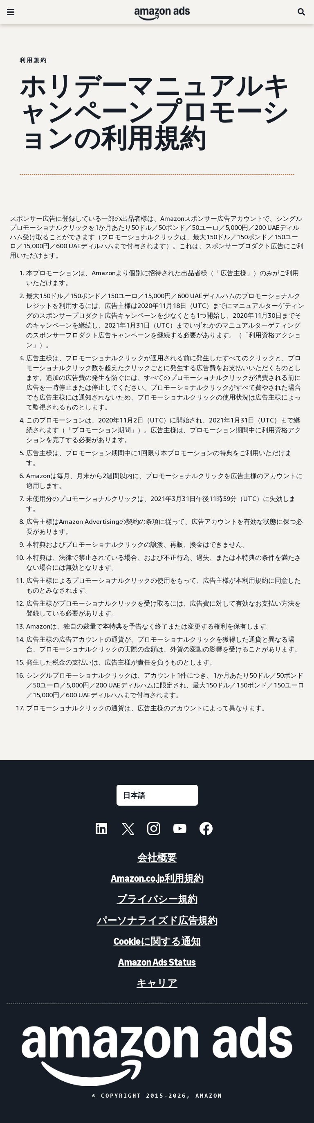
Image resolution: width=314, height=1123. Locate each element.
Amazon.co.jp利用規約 (157, 878)
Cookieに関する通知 (157, 941)
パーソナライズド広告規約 (157, 920)
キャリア (157, 983)
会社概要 (157, 857)
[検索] (302, 12)
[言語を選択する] (157, 795)
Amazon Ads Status (157, 962)
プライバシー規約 (157, 899)
